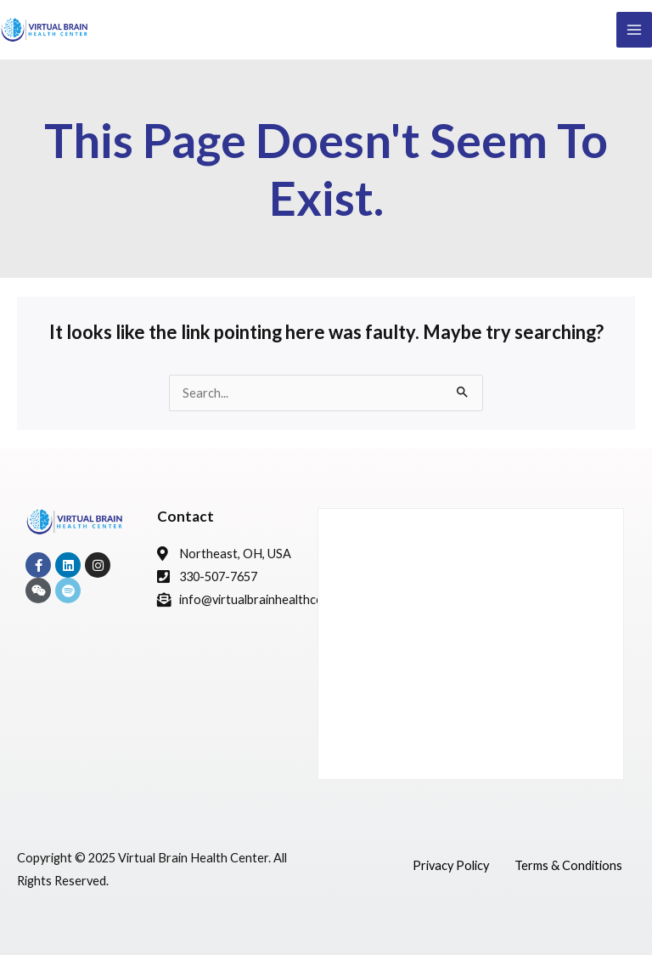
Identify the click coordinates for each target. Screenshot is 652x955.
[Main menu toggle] (634, 30)
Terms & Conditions (568, 865)
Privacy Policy (451, 865)
